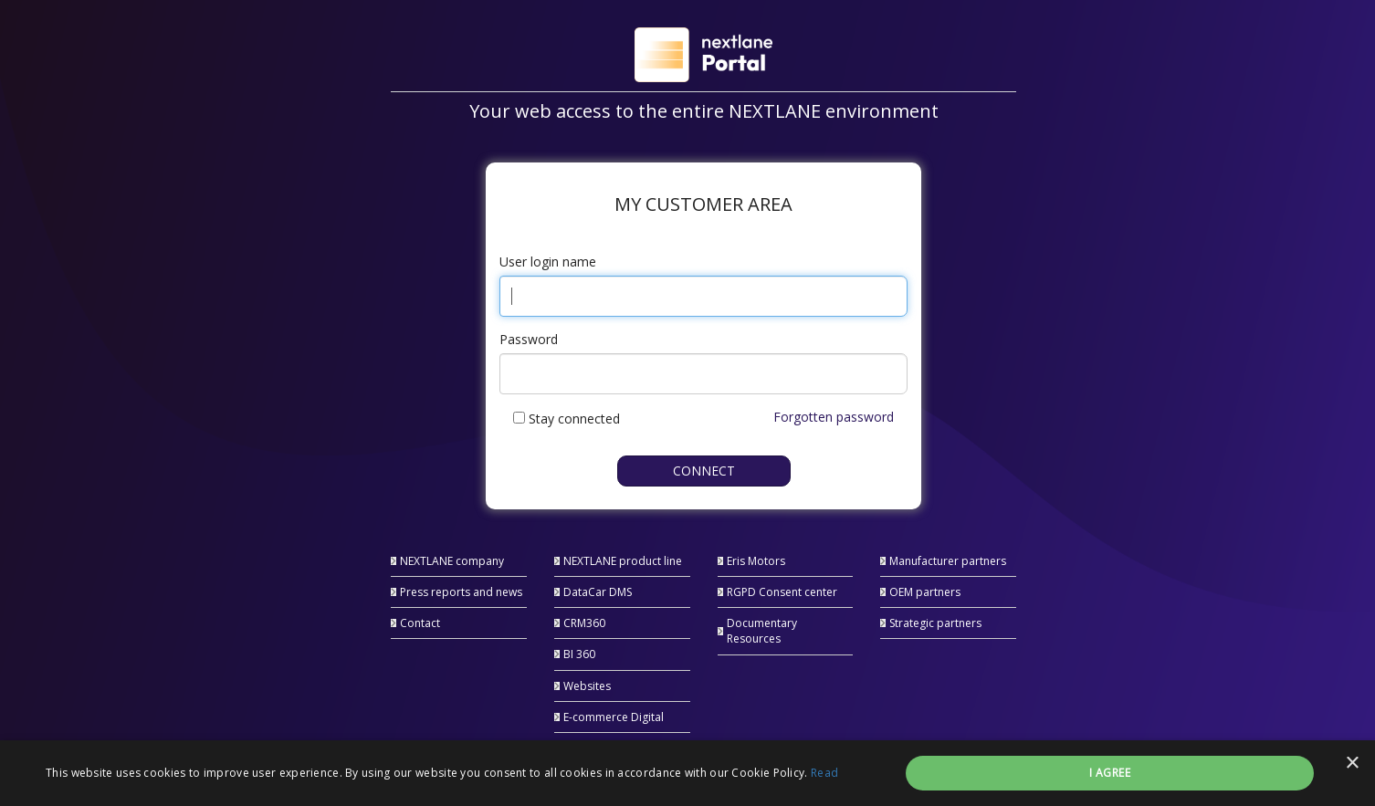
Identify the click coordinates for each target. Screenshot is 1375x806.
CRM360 (584, 623)
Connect (704, 470)
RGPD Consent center (782, 592)
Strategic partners (935, 623)
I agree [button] (1109, 772)
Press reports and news (461, 592)
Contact (420, 623)
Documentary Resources (762, 630)
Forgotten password (833, 416)
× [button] (1352, 763)
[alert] (687, 773)
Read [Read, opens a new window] (824, 772)
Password (528, 339)
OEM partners (924, 592)
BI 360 (579, 654)
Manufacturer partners (947, 561)
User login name (547, 261)
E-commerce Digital (613, 717)
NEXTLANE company (452, 561)
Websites (587, 686)
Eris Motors (756, 561)
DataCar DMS (597, 592)
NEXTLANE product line (622, 561)
